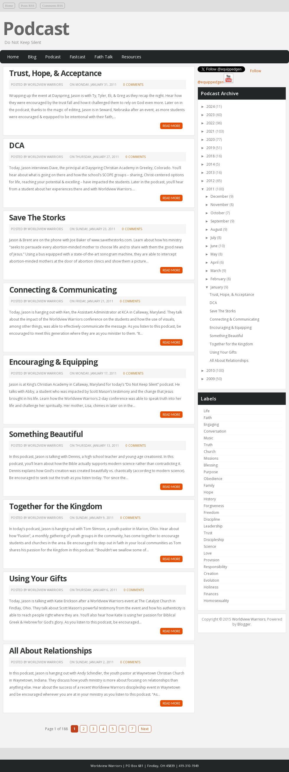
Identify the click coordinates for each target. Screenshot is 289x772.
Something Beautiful (46, 434)
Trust (208, 532)
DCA (16, 145)
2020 (211, 139)
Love (208, 553)
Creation (211, 573)
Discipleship (214, 539)
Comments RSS (52, 5)
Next (145, 728)
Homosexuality (216, 600)
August (217, 229)
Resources (131, 57)
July (214, 237)
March (216, 270)
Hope (208, 492)
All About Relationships (50, 650)
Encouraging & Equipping (53, 362)
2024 (211, 106)
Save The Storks (37, 217)
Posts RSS (28, 5)
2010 (211, 370)
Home (9, 5)
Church (210, 451)
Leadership (213, 526)
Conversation (215, 431)
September (220, 221)
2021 (211, 131)
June (215, 245)
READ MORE (171, 126)
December (220, 196)
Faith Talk (103, 57)
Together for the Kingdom (55, 506)
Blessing (211, 465)
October (218, 212)
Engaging (211, 424)
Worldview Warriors (248, 619)
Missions (211, 458)
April (215, 262)
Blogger (244, 624)
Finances (211, 593)
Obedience (213, 478)
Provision (211, 559)
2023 (211, 114)
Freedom (211, 512)
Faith (208, 417)
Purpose (211, 471)
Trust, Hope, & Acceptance (55, 73)
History (210, 499)
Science (210, 546)
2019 (211, 147)
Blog (32, 57)
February (218, 278)
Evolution (211, 580)
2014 (211, 164)
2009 (211, 378)
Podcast (36, 28)
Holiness (211, 587)
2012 (211, 180)
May (214, 254)
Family (209, 485)
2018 (211, 156)
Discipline (212, 519)
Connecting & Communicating (62, 289)
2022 (211, 123)
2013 (211, 172)
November (220, 204)
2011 (211, 189)
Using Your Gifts (38, 578)
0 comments (133, 85)
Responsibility (215, 566)
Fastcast (78, 57)
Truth (208, 444)
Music (208, 438)
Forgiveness (214, 505)
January (217, 287)
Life (207, 410)
